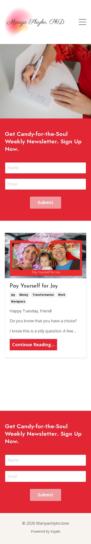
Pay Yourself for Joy (34, 286)
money (23, 294)
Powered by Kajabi (45, 531)
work (61, 294)
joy (13, 294)
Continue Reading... (33, 344)
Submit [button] (45, 202)
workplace (18, 301)
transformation (43, 294)
